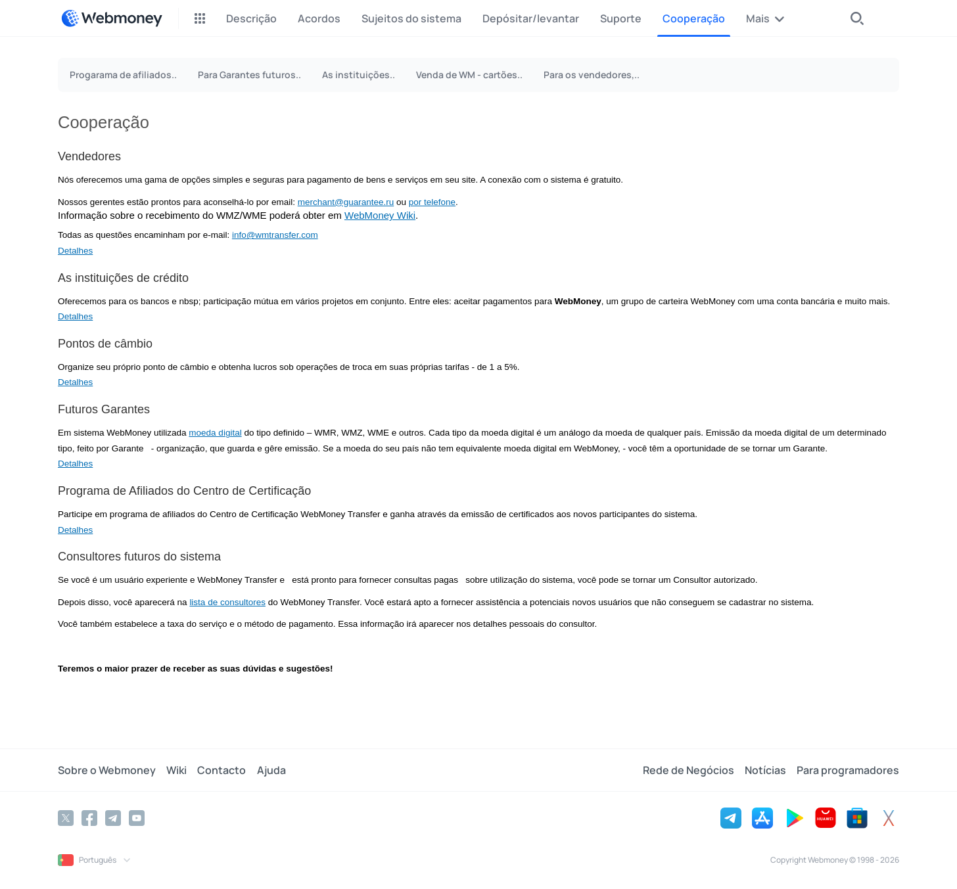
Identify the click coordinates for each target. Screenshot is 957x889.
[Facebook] (89, 818)
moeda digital (215, 433)
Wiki (176, 770)
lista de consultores (227, 602)
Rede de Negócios (688, 770)
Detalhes (75, 251)
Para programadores (848, 770)
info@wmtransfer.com (275, 235)
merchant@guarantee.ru (346, 202)
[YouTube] (137, 818)
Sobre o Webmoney (107, 770)
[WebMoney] (111, 18)
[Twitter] (66, 818)
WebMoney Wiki (379, 215)
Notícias (765, 770)
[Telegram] (113, 818)
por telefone (432, 202)
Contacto (221, 770)
